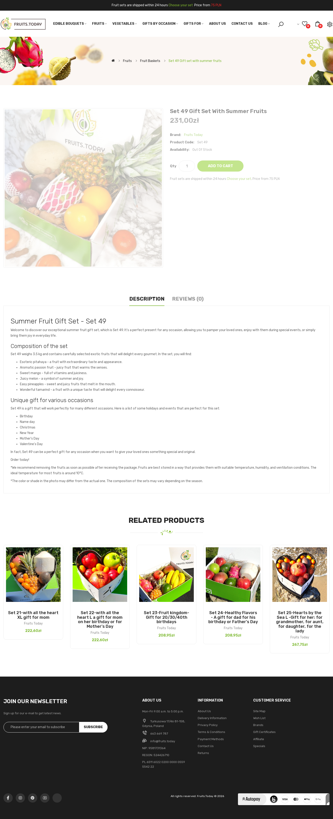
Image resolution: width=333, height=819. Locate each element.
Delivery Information (212, 718)
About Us (204, 711)
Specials (259, 746)
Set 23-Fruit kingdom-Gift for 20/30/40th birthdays (166, 617)
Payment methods (211, 739)
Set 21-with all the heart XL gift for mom (33, 615)
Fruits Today (193, 135)
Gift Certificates (264, 732)
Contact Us (206, 746)
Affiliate (258, 739)
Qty (173, 166)
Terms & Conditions (211, 732)
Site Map (259, 711)
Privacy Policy (208, 725)
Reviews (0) (188, 299)
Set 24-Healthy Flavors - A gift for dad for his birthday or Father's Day (233, 617)
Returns (203, 753)
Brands (258, 725)
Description (146, 299)
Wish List (259, 718)
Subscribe (93, 727)
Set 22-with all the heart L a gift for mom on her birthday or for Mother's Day (100, 619)
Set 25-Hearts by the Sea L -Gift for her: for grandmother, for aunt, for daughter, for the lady (300, 622)
